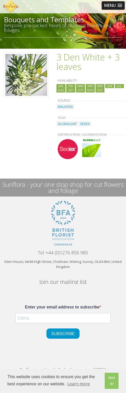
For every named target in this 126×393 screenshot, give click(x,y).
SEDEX (85, 123)
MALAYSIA (65, 106)
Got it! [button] (111, 380)
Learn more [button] (78, 384)
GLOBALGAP (67, 123)
